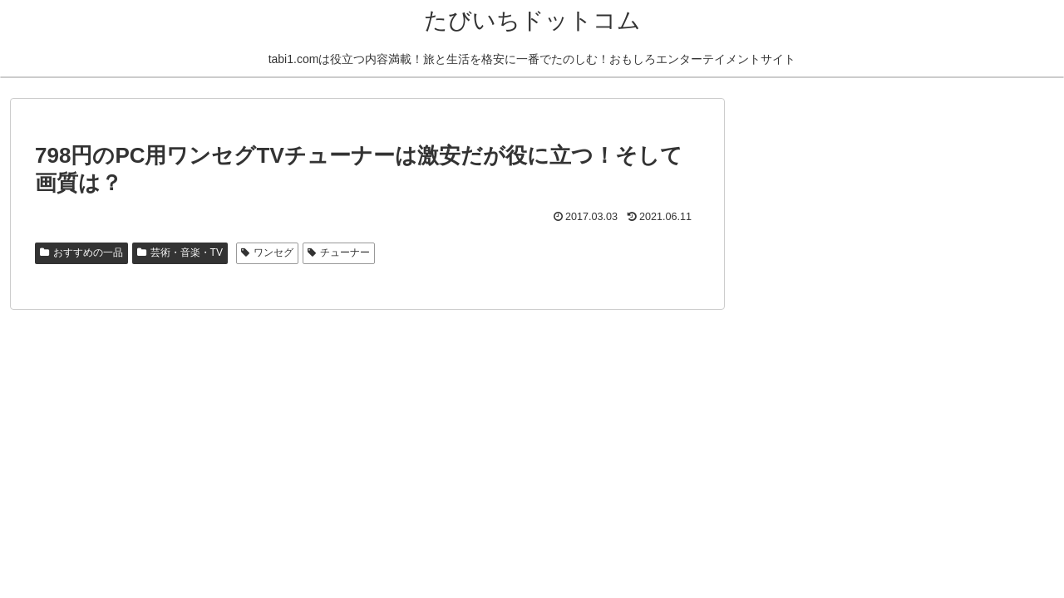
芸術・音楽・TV (180, 252)
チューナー (339, 252)
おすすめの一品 (81, 252)
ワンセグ (267, 252)
